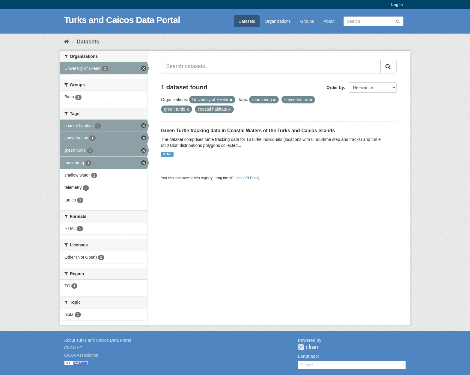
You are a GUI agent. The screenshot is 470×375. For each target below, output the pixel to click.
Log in (397, 4)
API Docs (250, 178)
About (329, 21)
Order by (335, 87)
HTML (167, 154)
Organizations (277, 21)
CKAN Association (81, 355)
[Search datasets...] (271, 66)
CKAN (308, 347)
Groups (307, 21)
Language (308, 356)
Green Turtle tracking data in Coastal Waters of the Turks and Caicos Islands (248, 130)
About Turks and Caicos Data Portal (97, 340)
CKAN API (74, 347)
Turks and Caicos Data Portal (122, 20)
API (231, 178)
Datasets (247, 21)
